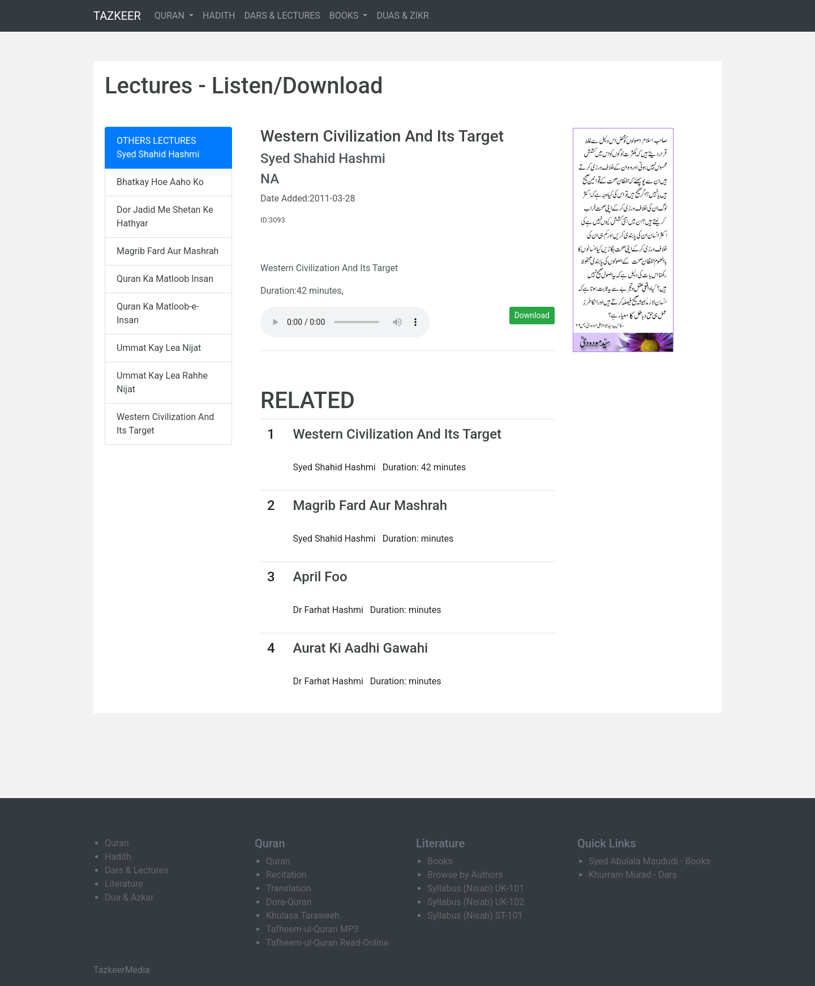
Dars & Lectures (136, 870)
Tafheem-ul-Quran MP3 (312, 929)
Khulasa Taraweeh (303, 915)
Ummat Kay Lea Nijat (159, 347)
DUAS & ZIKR (402, 15)
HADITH (219, 15)
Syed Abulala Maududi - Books (649, 861)
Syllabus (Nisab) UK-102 (475, 902)
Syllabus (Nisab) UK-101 (475, 888)
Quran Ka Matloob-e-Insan (158, 313)
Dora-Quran (288, 902)
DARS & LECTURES (282, 15)
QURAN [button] (171, 15)
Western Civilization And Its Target (165, 423)
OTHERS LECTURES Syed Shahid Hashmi (158, 147)
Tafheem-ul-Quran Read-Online (327, 942)
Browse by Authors (465, 874)
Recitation (286, 874)
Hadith (118, 856)
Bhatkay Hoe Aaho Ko (160, 182)
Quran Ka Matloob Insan (165, 278)
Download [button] (532, 315)
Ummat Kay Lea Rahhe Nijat (162, 382)
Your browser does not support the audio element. (345, 322)
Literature (124, 883)
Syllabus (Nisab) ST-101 (474, 915)
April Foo (320, 577)
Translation (288, 888)
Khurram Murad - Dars (633, 874)
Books (440, 861)
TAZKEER (117, 16)
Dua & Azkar (129, 897)
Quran (116, 843)
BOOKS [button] (345, 15)
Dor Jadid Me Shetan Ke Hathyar (165, 216)
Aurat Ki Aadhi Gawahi (360, 648)
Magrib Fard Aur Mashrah (167, 251)
